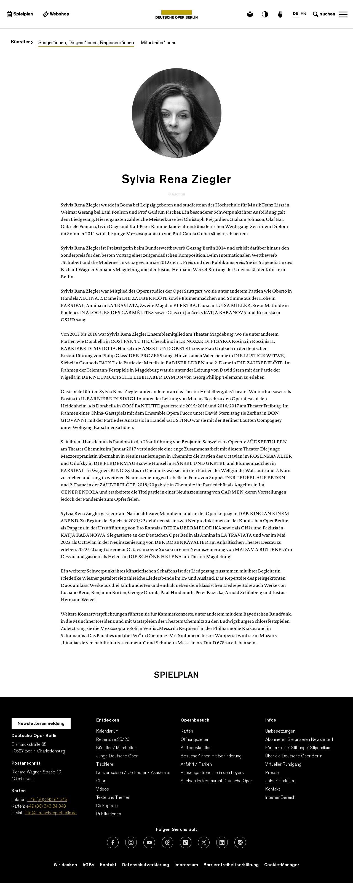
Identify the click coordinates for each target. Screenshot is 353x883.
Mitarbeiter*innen (158, 43)
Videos (102, 789)
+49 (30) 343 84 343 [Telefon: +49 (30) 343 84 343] (47, 800)
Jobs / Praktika (279, 781)
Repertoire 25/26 (112, 740)
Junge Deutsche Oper (117, 756)
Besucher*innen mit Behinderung (211, 756)
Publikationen (108, 814)
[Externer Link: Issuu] (240, 842)
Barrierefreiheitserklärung (231, 865)
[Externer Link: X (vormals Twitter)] (203, 842)
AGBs (88, 865)
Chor (100, 781)
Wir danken (65, 865)
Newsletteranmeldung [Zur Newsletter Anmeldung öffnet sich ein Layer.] (41, 724)
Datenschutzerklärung (145, 865)
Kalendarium (107, 731)
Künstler (22, 42)
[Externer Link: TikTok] (185, 842)
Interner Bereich (280, 798)
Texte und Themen (113, 798)
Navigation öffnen (343, 14)
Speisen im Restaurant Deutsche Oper (216, 781)
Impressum (186, 865)
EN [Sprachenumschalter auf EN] (303, 14)
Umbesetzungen (280, 731)
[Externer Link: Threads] (167, 842)
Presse (272, 773)
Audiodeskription (196, 748)
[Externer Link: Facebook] (112, 842)
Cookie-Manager (281, 865)
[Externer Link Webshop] (55, 14)
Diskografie (107, 806)
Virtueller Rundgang (283, 764)
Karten (187, 731)
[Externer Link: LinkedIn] (222, 842)
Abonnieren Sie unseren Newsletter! (299, 740)
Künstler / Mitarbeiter (116, 748)
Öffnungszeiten (195, 740)
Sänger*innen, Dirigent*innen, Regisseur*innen (86, 43)
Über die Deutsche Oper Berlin (293, 756)
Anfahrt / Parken (196, 764)
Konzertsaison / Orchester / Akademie (132, 773)
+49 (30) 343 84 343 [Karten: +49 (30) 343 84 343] (46, 806)
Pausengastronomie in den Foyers (212, 773)
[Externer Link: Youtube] (149, 842)
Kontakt (272, 789)
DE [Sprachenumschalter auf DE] (295, 14)
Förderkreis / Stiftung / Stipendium (297, 748)
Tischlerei (105, 764)
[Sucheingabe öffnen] (323, 14)
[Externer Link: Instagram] (131, 842)
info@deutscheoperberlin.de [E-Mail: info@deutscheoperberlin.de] (51, 813)
